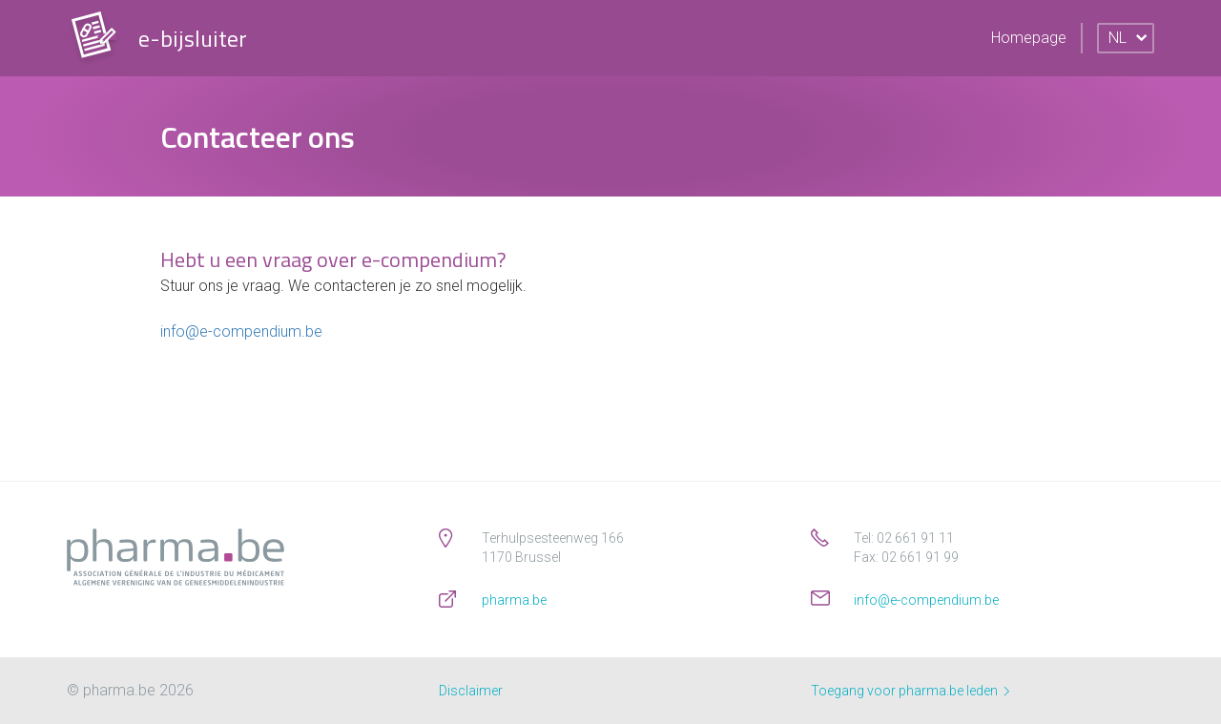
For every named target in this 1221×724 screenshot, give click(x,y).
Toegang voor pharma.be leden (910, 690)
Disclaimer (471, 690)
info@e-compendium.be (241, 331)
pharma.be (514, 600)
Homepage (1028, 38)
